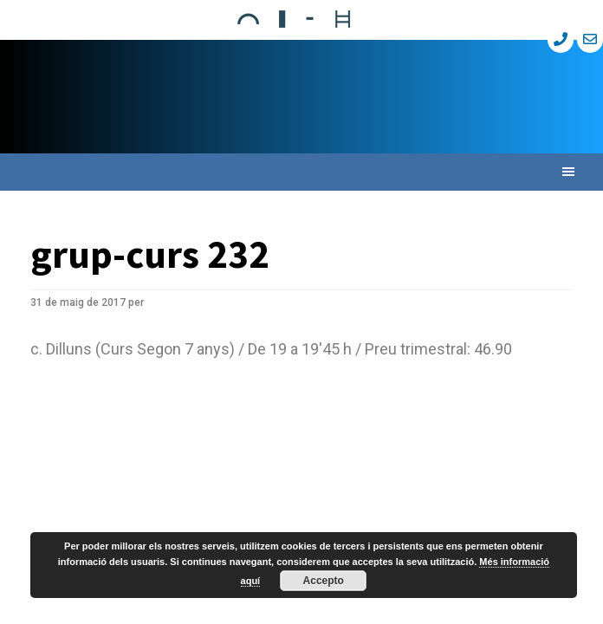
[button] (301, 172)
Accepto (323, 581)
